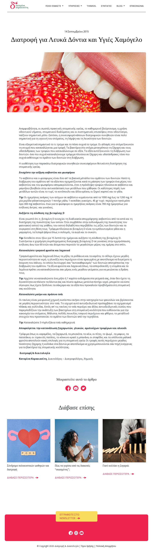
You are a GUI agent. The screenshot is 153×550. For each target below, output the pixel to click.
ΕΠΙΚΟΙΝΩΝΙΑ (137, 5)
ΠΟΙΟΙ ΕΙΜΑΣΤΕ (53, 5)
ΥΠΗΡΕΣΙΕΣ (74, 5)
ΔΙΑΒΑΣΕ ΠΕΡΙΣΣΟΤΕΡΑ (20, 477)
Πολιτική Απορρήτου (106, 546)
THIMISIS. (91, 5)
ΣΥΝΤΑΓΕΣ (106, 5)
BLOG (120, 5)
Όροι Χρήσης (87, 546)
